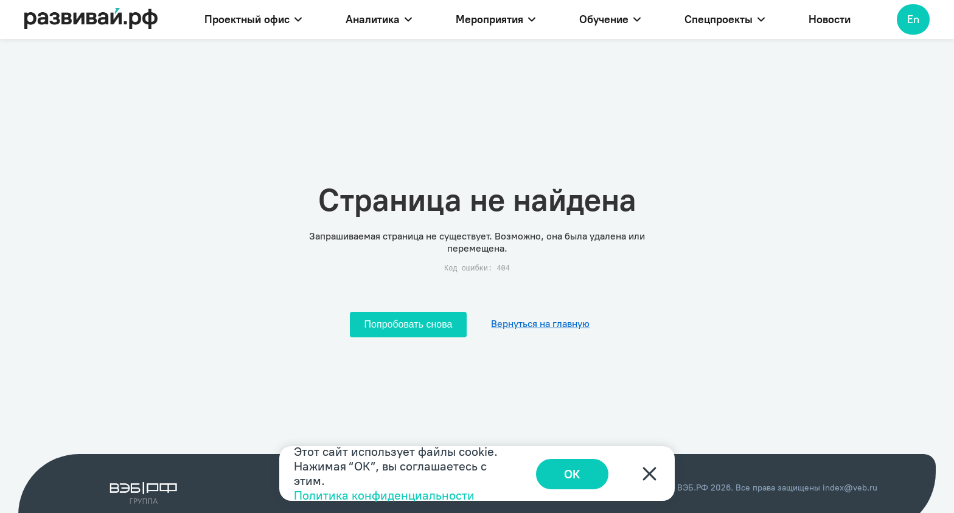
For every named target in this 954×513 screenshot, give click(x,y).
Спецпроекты (724, 19)
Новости (830, 19)
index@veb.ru (850, 488)
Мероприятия (495, 19)
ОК (574, 473)
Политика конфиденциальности (384, 495)
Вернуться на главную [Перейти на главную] (540, 323)
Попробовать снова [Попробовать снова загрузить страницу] (408, 324)
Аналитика (379, 19)
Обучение (610, 19)
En (913, 19)
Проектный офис (253, 19)
